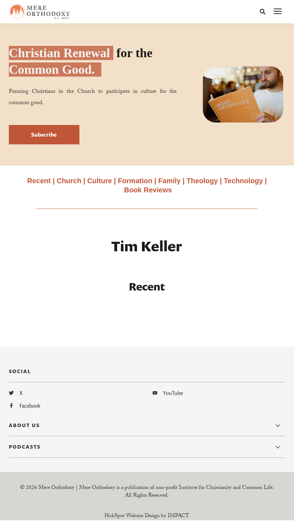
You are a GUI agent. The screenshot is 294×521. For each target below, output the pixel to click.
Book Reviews (148, 190)
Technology (243, 181)
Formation (136, 181)
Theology (202, 181)
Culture (99, 181)
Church (68, 181)
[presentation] (277, 11)
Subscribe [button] (44, 134)
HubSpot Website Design (132, 516)
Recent (39, 181)
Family (169, 181)
